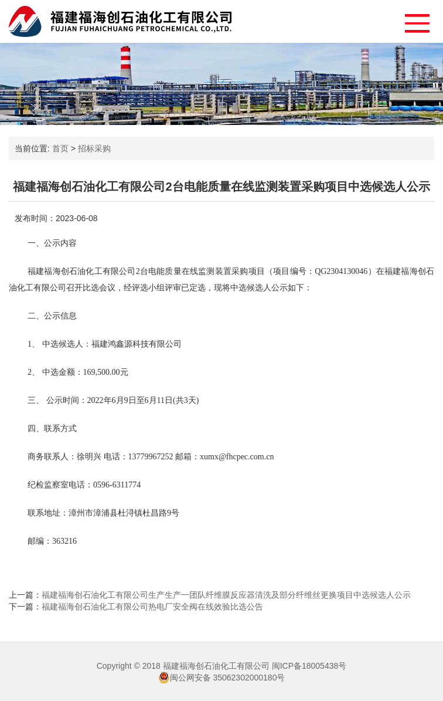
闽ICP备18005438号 (309, 665)
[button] (411, 20)
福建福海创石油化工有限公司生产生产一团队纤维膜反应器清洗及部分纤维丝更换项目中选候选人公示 (226, 595)
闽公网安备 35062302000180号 (221, 677)
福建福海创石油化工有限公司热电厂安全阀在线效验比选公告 (152, 606)
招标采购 (94, 148)
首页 (60, 148)
